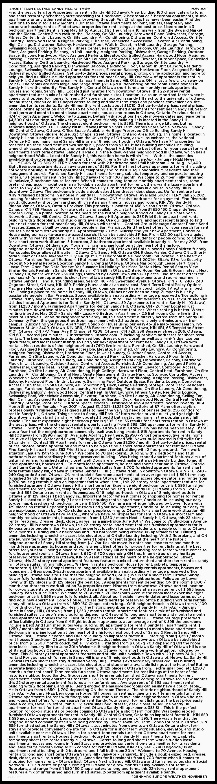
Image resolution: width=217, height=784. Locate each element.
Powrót (199, 9)
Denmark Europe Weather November (170, 776)
